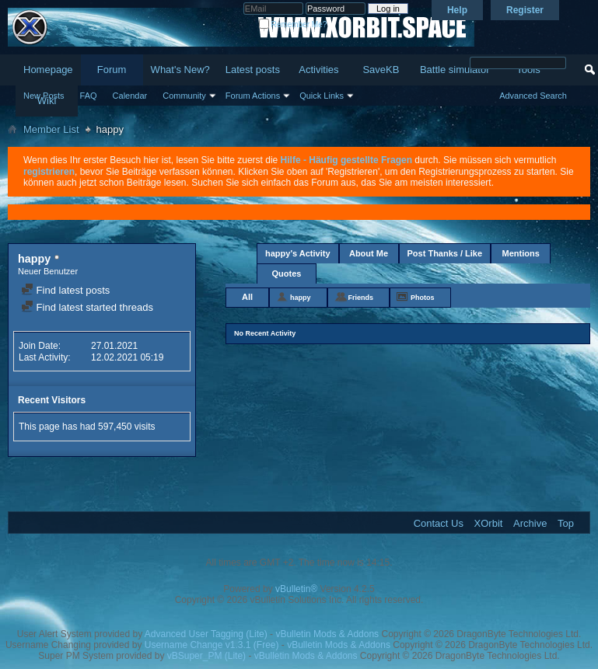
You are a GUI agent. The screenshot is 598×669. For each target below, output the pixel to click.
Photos (423, 297)
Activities (318, 69)
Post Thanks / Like (445, 253)
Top (566, 523)
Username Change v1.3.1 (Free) (212, 644)
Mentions (520, 253)
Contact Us (438, 523)
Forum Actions (253, 95)
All (247, 296)
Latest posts (253, 69)
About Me (368, 253)
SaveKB (380, 69)
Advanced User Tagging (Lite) (206, 634)
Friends (361, 297)
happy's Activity (297, 253)
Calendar (130, 95)
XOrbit (488, 523)
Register (525, 10)
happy (300, 297)
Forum (112, 69)
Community (184, 95)
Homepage (48, 69)
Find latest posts (65, 290)
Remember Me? (293, 24)
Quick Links (321, 95)
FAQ (88, 95)
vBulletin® (296, 589)
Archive (530, 523)
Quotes (287, 273)
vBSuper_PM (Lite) (206, 655)
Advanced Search (533, 95)
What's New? (180, 69)
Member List (51, 129)
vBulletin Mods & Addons (327, 634)
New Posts (44, 95)
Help (457, 10)
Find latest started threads (87, 307)
